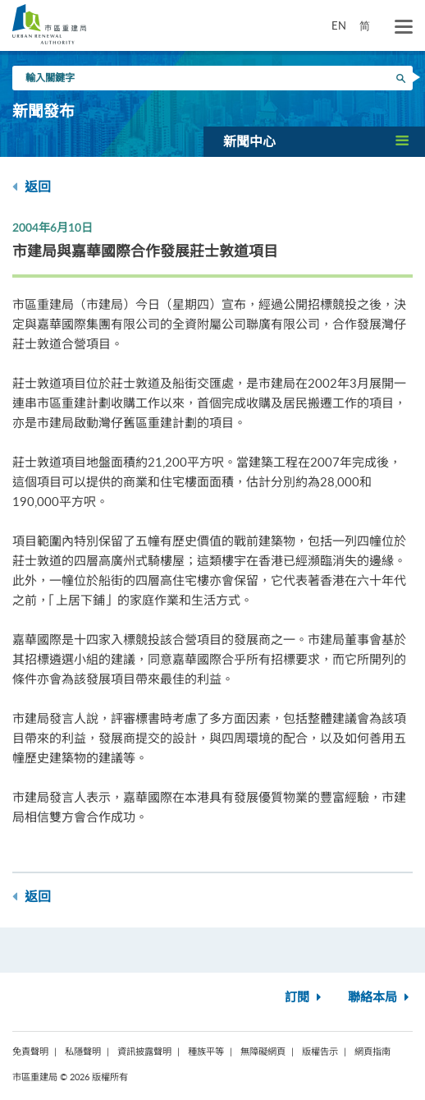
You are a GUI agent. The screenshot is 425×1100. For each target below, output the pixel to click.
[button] (314, 141)
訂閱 (305, 998)
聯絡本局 (380, 998)
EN (338, 25)
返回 (31, 187)
